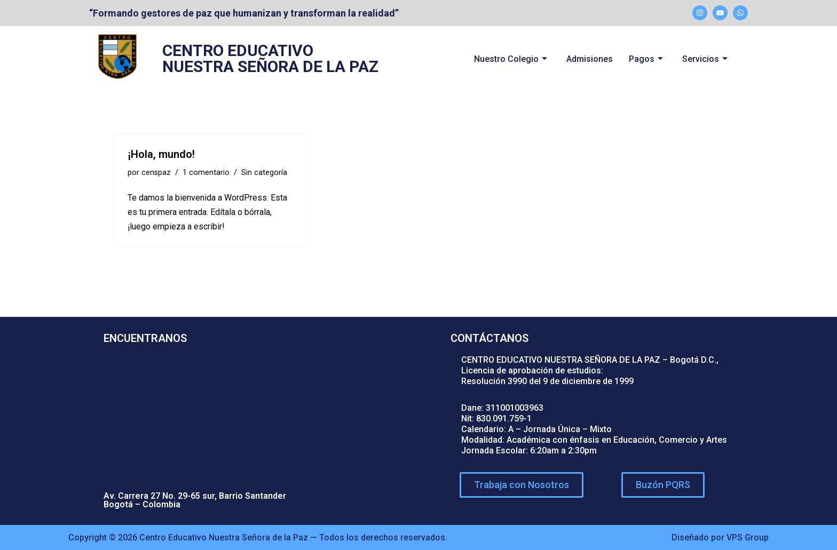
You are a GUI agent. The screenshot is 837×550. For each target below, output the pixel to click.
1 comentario (206, 172)
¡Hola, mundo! (161, 154)
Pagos (646, 59)
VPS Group (748, 537)
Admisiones (589, 59)
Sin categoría (264, 172)
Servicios (705, 59)
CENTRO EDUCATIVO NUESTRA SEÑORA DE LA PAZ (270, 58)
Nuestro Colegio (510, 59)
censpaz (156, 172)
